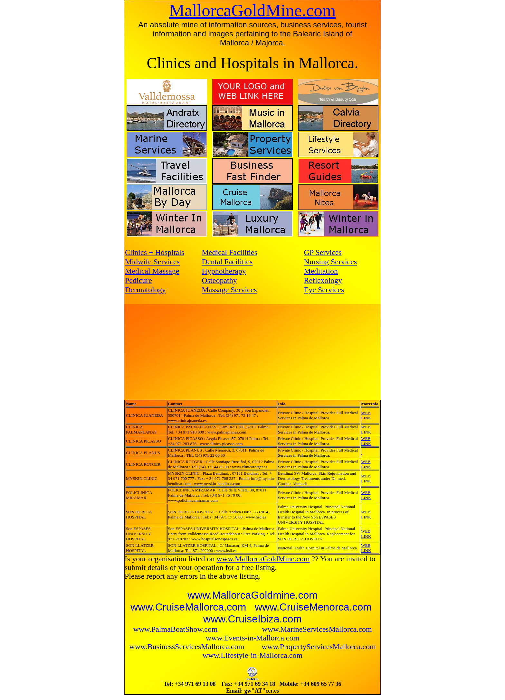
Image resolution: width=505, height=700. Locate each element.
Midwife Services (152, 261)
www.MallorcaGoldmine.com (252, 595)
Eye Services (324, 289)
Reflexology (323, 280)
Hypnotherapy (224, 271)
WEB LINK (366, 415)
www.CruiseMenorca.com (313, 607)
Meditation (321, 271)
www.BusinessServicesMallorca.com (187, 646)
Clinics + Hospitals (154, 252)
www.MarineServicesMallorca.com (317, 629)
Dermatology (145, 289)
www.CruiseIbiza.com (252, 619)
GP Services (323, 252)
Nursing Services (330, 261)
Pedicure (138, 280)
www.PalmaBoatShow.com (176, 629)
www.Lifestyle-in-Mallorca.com (252, 655)
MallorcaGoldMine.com (252, 10)
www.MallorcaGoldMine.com (263, 559)
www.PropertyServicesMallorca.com (319, 646)
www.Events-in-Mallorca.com (252, 638)
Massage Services (229, 289)
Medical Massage (152, 271)
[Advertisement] (193, 350)
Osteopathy (219, 280)
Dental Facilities (227, 261)
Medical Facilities (229, 252)
